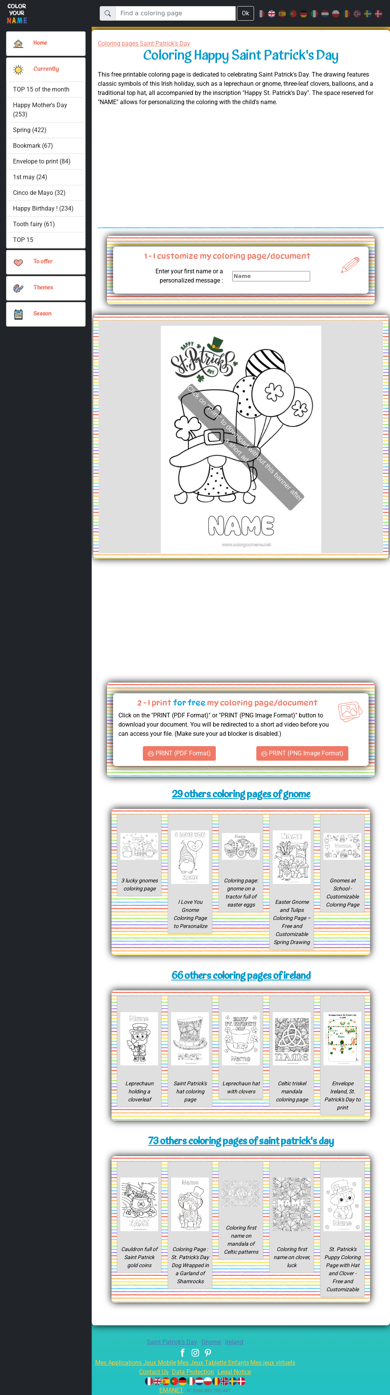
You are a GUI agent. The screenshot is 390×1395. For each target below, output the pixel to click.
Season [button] (42, 313)
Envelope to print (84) (42, 161)
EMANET (170, 1390)
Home (41, 43)
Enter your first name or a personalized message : (186, 276)
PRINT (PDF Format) (179, 753)
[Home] (18, 43)
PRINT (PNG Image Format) (302, 753)
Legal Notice (238, 1372)
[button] (18, 69)
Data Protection (192, 1372)
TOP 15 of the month (41, 89)
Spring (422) (30, 130)
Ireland (237, 1342)
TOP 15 (23, 240)
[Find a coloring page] (175, 13)
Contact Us (150, 1372)
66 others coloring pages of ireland (241, 976)
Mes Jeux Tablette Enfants (214, 1362)
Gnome (212, 1342)
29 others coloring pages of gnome (241, 795)
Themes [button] (43, 287)
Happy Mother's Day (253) (40, 110)
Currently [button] (45, 69)
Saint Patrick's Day (170, 1342)
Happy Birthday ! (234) (43, 208)
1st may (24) (30, 177)
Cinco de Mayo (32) (39, 192)
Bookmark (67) (33, 145)
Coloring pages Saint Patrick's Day (148, 43)
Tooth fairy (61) (33, 224)
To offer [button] (43, 261)
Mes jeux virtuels (278, 1362)
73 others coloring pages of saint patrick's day (241, 1142)
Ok (245, 13)
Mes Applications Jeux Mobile (130, 1362)
